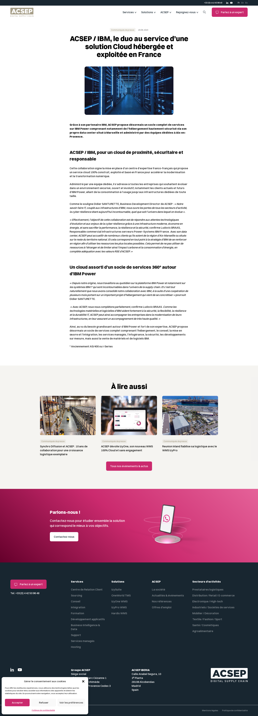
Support (76, 635)
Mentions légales (210, 710)
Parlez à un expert (230, 12)
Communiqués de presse (122, 30)
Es (246, 2)
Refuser (43, 702)
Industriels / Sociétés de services (213, 607)
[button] (83, 681)
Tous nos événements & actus (129, 466)
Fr (239, 2)
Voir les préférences (71, 702)
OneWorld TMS (121, 595)
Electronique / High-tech (207, 601)
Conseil (75, 601)
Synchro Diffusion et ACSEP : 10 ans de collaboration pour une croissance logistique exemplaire (64, 450)
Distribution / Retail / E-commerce (213, 595)
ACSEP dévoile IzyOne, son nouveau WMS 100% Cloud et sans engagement (127, 448)
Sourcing (76, 595)
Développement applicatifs (88, 619)
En (242, 2)
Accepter (17, 702)
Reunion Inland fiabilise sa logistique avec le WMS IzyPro (189, 448)
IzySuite (116, 589)
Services (128, 12)
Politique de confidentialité (43, 710)
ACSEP (164, 12)
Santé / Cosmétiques (205, 625)
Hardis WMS (119, 613)
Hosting (76, 647)
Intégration (78, 607)
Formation (77, 613)
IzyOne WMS (119, 601)
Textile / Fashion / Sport (207, 619)
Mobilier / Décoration (205, 613)
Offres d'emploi (161, 607)
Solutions (147, 12)
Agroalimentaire (202, 631)
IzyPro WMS (119, 607)
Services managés (82, 641)
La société (158, 589)
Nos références (162, 601)
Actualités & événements (168, 595)
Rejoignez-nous (186, 12)
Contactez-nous (64, 536)
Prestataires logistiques (207, 589)
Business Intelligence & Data (85, 627)
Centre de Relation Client (87, 589)
